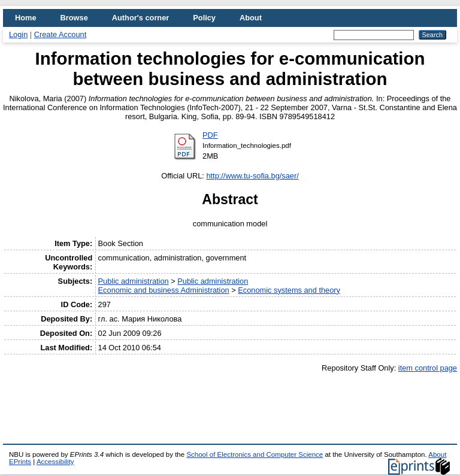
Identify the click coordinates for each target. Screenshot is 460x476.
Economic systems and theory (289, 290)
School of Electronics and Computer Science (254, 454)
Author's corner (140, 17)
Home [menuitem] (26, 17)
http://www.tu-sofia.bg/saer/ (252, 175)
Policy (204, 17)
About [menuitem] (251, 17)
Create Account (60, 34)
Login (18, 34)
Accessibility (55, 461)
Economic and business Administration (163, 290)
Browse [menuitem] (74, 17)
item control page (427, 367)
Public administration (133, 281)
